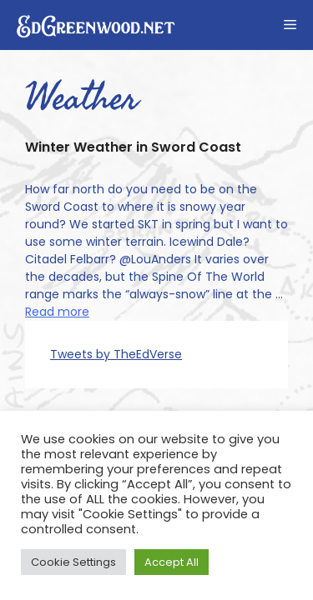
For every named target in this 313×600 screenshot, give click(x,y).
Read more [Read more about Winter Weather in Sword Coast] (57, 311)
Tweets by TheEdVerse (116, 354)
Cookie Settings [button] (73, 562)
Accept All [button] (171, 562)
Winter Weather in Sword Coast (133, 147)
